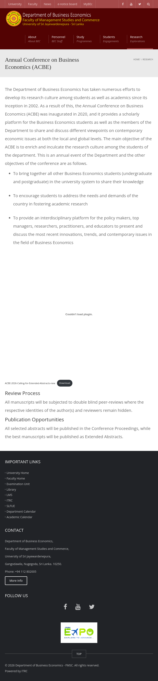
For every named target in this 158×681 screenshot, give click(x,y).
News (47, 4)
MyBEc (88, 4)
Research (137, 39)
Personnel (58, 39)
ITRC (10, 500)
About (34, 39)
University (15, 4)
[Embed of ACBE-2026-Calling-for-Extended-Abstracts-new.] (79, 314)
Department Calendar (21, 511)
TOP (78, 654)
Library (11, 489)
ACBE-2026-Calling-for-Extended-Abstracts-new (30, 383)
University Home (18, 473)
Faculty (32, 4)
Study (84, 39)
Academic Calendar (19, 517)
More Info (16, 581)
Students (111, 39)
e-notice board (67, 4)
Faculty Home (16, 478)
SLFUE (11, 506)
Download (64, 383)
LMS (9, 495)
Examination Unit (18, 484)
